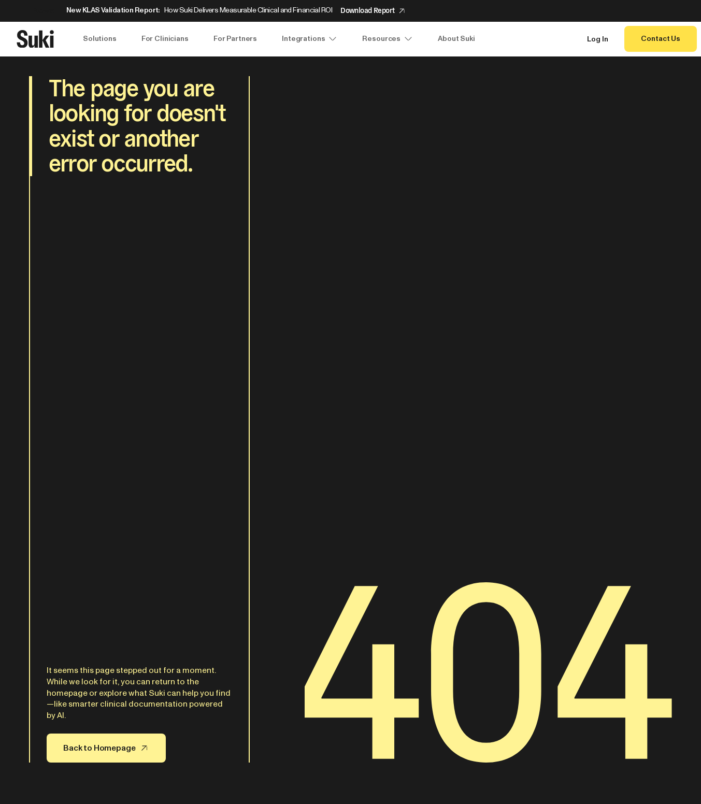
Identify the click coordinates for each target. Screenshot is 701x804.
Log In (597, 39)
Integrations (309, 39)
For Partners (235, 38)
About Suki (456, 38)
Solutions (100, 38)
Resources (387, 39)
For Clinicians (165, 38)
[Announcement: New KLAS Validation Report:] (350, 11)
